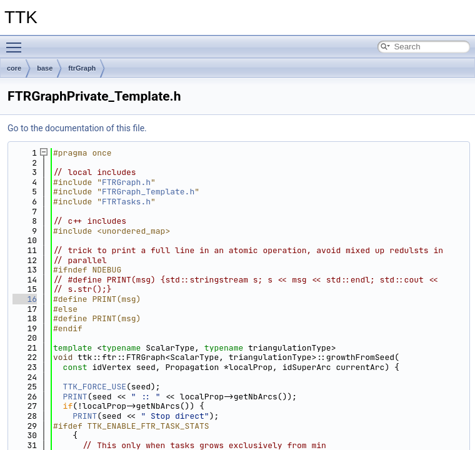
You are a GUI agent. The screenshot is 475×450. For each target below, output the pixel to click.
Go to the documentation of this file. (77, 128)
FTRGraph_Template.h (148, 191)
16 (24, 299)
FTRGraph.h (126, 182)
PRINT (75, 396)
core (14, 68)
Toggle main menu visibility (17, 42)
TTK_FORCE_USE (94, 386)
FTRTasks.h (126, 201)
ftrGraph (82, 68)
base (44, 68)
